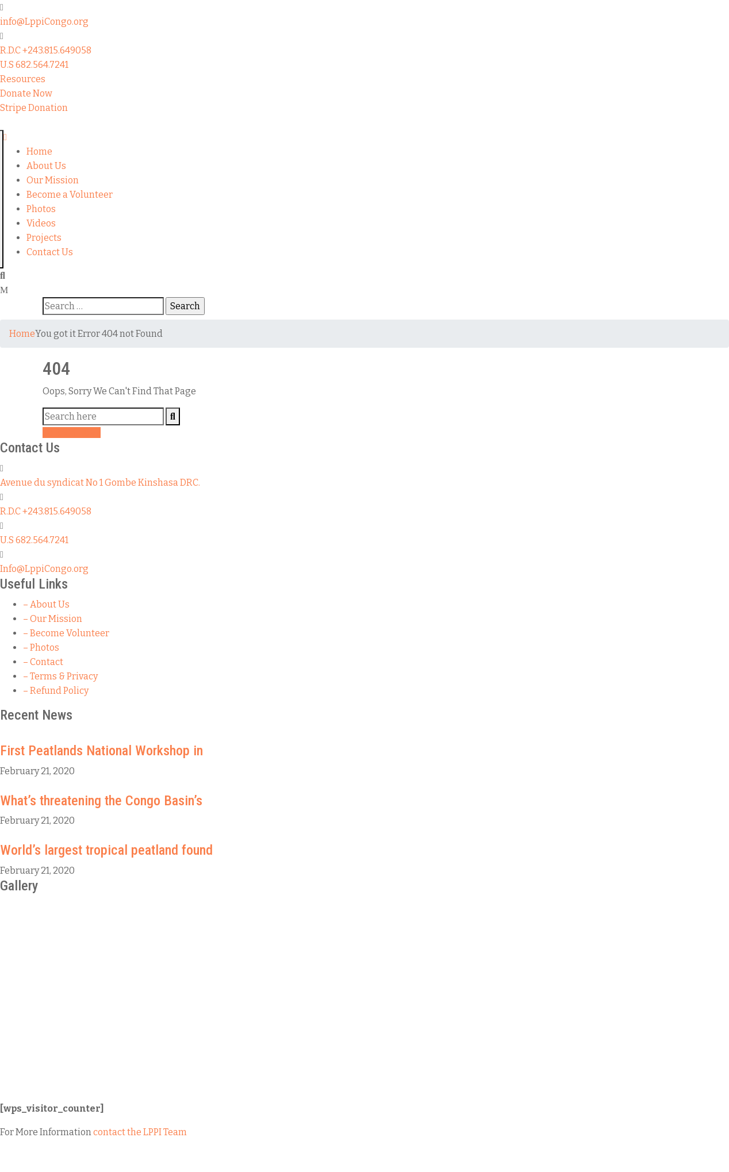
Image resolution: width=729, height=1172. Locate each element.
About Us (46, 165)
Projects (44, 237)
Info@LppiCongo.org (44, 568)
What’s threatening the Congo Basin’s (101, 801)
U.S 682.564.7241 (34, 64)
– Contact (43, 661)
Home (39, 151)
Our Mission (52, 180)
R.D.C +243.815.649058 (45, 50)
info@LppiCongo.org (44, 21)
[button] (22, 79)
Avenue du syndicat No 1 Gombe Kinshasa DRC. (100, 482)
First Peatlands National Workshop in (101, 751)
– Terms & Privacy (60, 676)
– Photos (41, 647)
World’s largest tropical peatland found (106, 850)
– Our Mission (52, 618)
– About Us (46, 604)
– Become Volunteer (66, 633)
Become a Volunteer (69, 194)
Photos (41, 208)
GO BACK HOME (72, 432)
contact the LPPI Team (140, 1132)
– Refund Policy (56, 690)
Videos (41, 223)
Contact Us (49, 252)
